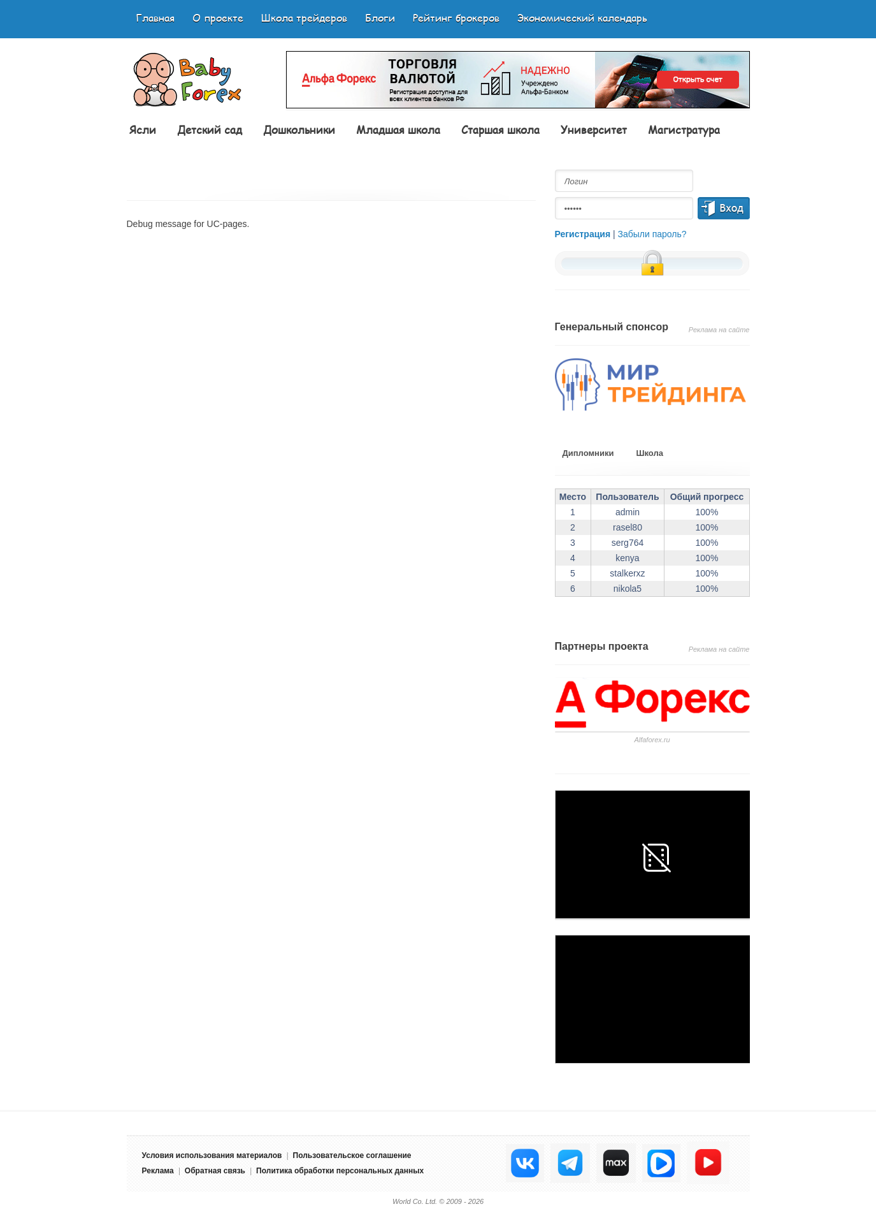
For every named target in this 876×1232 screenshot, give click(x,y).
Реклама (158, 1170)
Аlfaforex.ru (652, 740)
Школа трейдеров (304, 17)
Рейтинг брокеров (456, 17)
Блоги (380, 17)
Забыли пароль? (652, 234)
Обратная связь (215, 1170)
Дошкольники (299, 129)
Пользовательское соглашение (352, 1155)
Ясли (142, 129)
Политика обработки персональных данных (340, 1170)
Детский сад (209, 129)
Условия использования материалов (212, 1155)
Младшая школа (398, 129)
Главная (155, 17)
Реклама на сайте (719, 330)
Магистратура (684, 129)
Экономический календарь (582, 17)
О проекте (217, 17)
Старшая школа (500, 129)
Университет (594, 129)
